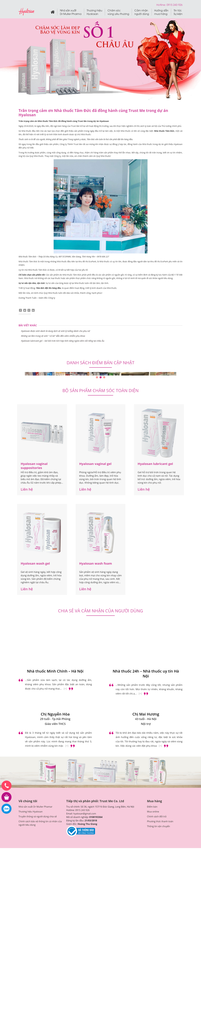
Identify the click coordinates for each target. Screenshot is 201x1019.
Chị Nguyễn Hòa (55, 714)
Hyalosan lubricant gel (155, 464)
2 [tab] (100, 378)
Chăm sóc (118, 12)
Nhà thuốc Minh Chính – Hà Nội (55, 671)
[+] (65, 689)
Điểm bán (152, 807)
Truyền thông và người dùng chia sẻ (38, 816)
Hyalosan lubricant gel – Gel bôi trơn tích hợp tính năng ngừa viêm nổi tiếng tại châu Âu (62, 341)
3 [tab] (104, 378)
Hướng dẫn (161, 12)
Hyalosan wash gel (35, 563)
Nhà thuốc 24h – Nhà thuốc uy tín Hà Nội (146, 674)
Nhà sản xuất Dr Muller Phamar (35, 807)
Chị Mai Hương (145, 714)
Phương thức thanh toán (160, 821)
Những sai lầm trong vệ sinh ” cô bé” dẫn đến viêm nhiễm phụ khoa (53, 336)
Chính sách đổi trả (156, 816)
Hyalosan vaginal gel (95, 464)
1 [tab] (97, 378)
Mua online (153, 811)
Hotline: (161, 4)
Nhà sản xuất (70, 12)
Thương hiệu (94, 12)
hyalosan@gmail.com (84, 813)
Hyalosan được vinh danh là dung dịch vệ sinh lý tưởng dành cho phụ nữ (55, 331)
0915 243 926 (82, 810)
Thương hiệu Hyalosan (31, 811)
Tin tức (178, 12)
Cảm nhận (141, 12)
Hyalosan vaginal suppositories (34, 466)
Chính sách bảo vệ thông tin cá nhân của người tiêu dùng (40, 823)
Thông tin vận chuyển (158, 826)
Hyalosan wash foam (95, 563)
